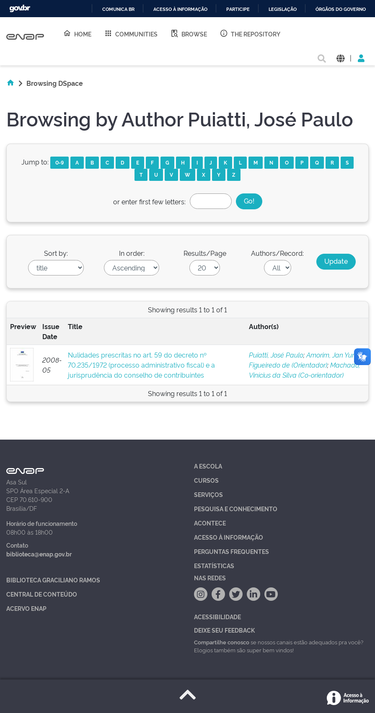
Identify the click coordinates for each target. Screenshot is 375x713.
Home (77, 33)
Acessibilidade (217, 616)
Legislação (283, 9)
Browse (188, 33)
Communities (131, 33)
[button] (340, 57)
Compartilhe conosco (221, 642)
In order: (132, 252)
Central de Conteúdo (41, 594)
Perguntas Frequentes (231, 551)
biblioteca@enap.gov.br (39, 554)
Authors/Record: (277, 252)
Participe (238, 9)
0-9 (59, 162)
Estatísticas (214, 565)
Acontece (210, 523)
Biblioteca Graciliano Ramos (53, 580)
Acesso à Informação (228, 537)
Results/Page (205, 252)
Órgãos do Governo (341, 9)
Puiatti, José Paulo (276, 354)
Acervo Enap (26, 608)
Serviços (208, 494)
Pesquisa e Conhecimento (235, 508)
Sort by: (56, 252)
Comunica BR (118, 9)
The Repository (250, 33)
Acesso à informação (180, 9)
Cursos (206, 480)
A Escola (208, 466)
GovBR (19, 9)
